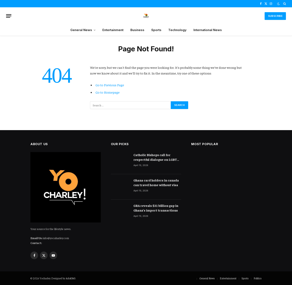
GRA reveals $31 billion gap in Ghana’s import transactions (155, 207)
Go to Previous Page (110, 85)
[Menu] (8, 16)
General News (81, 30)
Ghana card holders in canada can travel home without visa (156, 182)
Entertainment (112, 30)
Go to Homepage (108, 92)
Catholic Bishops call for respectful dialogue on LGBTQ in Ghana (156, 157)
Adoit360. (71, 278)
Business (137, 30)
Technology (177, 30)
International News (207, 30)
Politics (258, 278)
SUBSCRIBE (275, 15)
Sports (156, 30)
